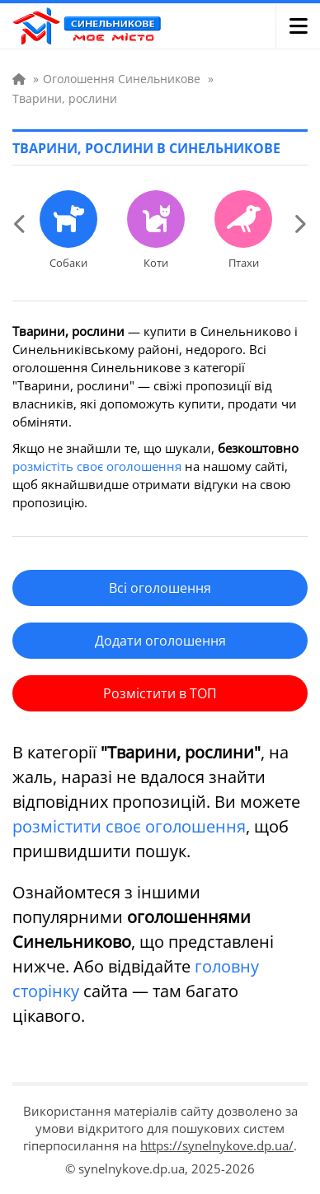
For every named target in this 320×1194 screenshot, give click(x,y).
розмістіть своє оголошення (96, 466)
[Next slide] (299, 223)
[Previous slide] (20, 223)
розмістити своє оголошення (129, 826)
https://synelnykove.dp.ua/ (217, 1145)
